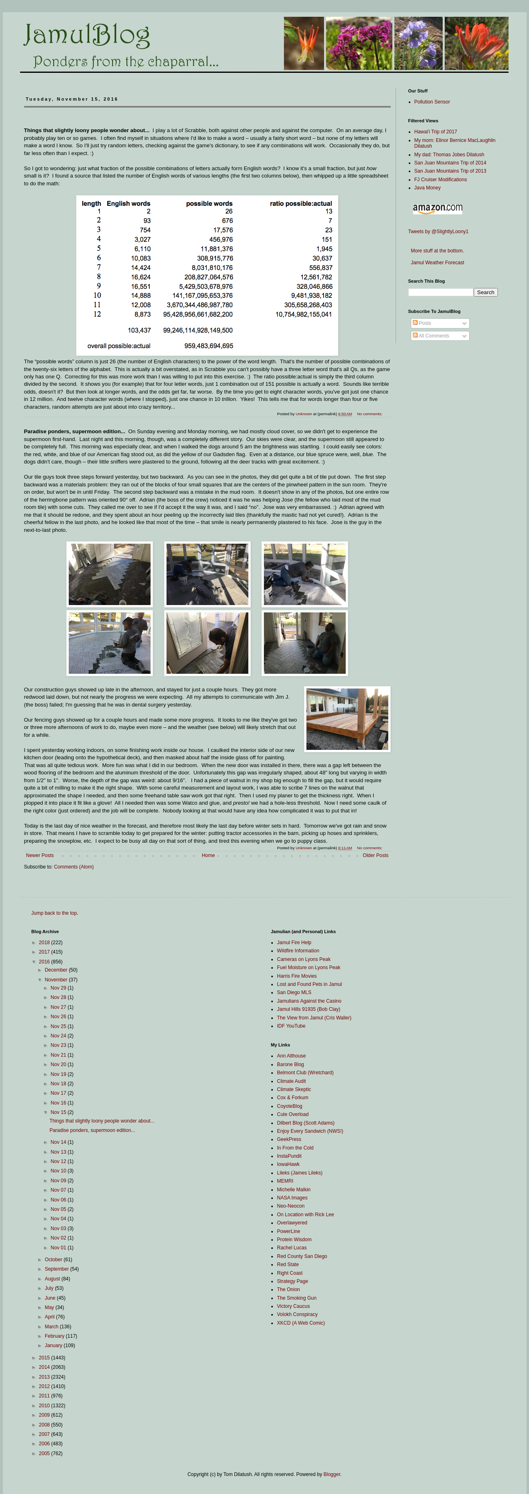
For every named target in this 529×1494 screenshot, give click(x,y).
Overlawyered (292, 1223)
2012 (45, 1386)
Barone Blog (290, 1064)
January (54, 1345)
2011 (45, 1396)
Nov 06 (59, 1200)
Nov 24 (59, 1036)
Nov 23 (59, 1045)
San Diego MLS (294, 992)
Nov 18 (59, 1084)
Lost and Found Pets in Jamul (309, 984)
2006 (45, 1444)
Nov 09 (59, 1181)
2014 (45, 1367)
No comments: (370, 848)
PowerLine (288, 1231)
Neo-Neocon (290, 1206)
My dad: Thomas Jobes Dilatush (449, 155)
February (55, 1336)
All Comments (431, 336)
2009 (45, 1415)
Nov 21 (59, 1055)
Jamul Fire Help (294, 942)
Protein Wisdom (294, 1239)
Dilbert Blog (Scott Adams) (306, 1123)
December (57, 970)
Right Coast (290, 1273)
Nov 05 (59, 1209)
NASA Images (292, 1198)
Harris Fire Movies (297, 976)
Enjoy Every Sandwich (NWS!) (310, 1131)
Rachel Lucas (292, 1248)
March (52, 1327)
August (53, 1279)
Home (208, 855)
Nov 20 (59, 1064)
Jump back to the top (54, 913)
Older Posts (376, 855)
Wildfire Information (298, 951)
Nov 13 (59, 1152)
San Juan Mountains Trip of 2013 (450, 171)
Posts (422, 323)
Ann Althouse (291, 1056)
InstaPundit (289, 1156)
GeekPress (289, 1139)
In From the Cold (295, 1148)
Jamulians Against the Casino (309, 1001)
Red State (288, 1264)
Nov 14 (59, 1142)
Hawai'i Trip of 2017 (435, 132)
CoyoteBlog (289, 1106)
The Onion (288, 1289)
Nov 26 (59, 1016)
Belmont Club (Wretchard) (305, 1073)
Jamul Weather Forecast (436, 263)
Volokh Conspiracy (297, 1314)
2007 (45, 1434)
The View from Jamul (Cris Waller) (314, 1018)
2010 (45, 1405)
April (50, 1317)
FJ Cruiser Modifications (440, 179)
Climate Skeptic (294, 1089)
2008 (45, 1425)
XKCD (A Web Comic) (301, 1323)
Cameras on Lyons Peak (304, 959)
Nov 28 (59, 997)
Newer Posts (40, 855)
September (57, 1269)
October (54, 1259)
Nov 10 (59, 1171)
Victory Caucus (293, 1306)
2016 (45, 962)
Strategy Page (292, 1281)
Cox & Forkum (292, 1097)
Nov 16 (59, 1103)
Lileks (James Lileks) (299, 1173)
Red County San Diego (302, 1256)
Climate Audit (291, 1081)
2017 (45, 952)
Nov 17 (59, 1093)
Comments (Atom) (74, 867)
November (57, 980)
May (50, 1307)
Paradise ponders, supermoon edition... (92, 1130)
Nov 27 (59, 1007)
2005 (45, 1453)
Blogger (332, 1474)
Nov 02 (59, 1238)
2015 (45, 1358)
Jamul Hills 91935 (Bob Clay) (308, 1009)
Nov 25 (59, 1026)
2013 (45, 1377)
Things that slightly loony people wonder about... (102, 1121)
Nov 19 (59, 1074)
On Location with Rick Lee (305, 1214)
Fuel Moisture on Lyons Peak (308, 967)
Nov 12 (59, 1161)
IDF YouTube (291, 1026)
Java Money (427, 188)
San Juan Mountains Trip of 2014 (450, 163)
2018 (45, 942)
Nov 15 (59, 1112)
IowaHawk (288, 1164)
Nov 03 (59, 1228)
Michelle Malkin (294, 1189)
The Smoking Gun (297, 1298)
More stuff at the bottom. (436, 251)
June (50, 1298)
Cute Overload (292, 1114)
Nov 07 (59, 1190)
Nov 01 (59, 1248)
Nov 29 (59, 988)
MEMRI (285, 1181)
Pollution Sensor (432, 102)
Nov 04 (59, 1219)
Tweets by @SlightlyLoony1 (438, 231)
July (50, 1288)
